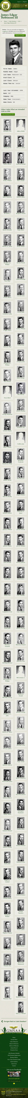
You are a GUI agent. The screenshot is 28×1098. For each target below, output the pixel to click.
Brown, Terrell (21, 263)
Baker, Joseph (20, 180)
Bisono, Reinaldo (7, 230)
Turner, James (20, 929)
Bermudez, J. (7, 213)
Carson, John (20, 312)
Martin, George (21, 628)
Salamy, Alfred (7, 814)
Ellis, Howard (7, 381)
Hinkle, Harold (7, 480)
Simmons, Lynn (21, 862)
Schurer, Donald (7, 847)
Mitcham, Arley (21, 745)
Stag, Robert (20, 878)
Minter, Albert (21, 729)
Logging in (5, 31)
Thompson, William (7, 915)
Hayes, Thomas (7, 447)
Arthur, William (7, 180)
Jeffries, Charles (7, 546)
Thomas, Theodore (20, 912)
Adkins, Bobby (21, 131)
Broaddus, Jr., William (7, 263)
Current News (14, 1039)
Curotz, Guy (20, 345)
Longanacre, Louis (7, 612)
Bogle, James (20, 230)
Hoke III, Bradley (7, 496)
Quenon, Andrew (7, 765)
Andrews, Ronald (20, 164)
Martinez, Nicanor (21, 645)
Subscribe (14, 1084)
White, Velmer (21, 980)
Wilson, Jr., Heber (21, 997)
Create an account (17, 33)
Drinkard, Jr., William (7, 364)
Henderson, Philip (7, 464)
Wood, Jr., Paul (7, 999)
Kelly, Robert (20, 579)
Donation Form (14, 1050)
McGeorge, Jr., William (7, 680)
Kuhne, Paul (7, 595)
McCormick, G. (21, 678)
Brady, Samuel (20, 246)
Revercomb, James (7, 781)
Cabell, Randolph (20, 279)
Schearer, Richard (7, 831)
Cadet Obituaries (14, 1041)
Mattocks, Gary (21, 661)
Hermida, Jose (20, 478)
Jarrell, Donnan (21, 529)
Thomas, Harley (7, 898)
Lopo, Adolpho (21, 612)
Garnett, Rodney (20, 411)
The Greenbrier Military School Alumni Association (14, 1092)
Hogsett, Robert (21, 495)
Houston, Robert (7, 513)
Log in (19, 1)
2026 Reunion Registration (14, 1055)
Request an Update (20, 35)
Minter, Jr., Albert (7, 732)
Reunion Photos (14, 1057)
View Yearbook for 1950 (8, 114)
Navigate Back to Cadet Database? (13, 1021)
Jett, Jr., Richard (20, 546)
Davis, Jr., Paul (7, 347)
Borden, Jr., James (7, 246)
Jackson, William (7, 529)
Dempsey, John (21, 361)
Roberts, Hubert (7, 798)
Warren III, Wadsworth (21, 963)
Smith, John (7, 864)
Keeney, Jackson (21, 562)
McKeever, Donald (21, 695)
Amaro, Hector (7, 164)
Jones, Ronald (7, 562)
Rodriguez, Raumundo (21, 811)
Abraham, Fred (7, 131)
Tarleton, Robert (20, 895)
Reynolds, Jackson (20, 794)
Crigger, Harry (7, 330)
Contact (14, 1066)
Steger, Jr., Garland (7, 881)
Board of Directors (14, 1044)
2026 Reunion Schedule (14, 1053)
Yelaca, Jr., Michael (21, 1013)
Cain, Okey (7, 281)
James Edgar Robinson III (10, 23)
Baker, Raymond (7, 197)
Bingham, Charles (20, 213)
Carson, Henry (7, 297)
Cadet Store (14, 1064)
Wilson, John (7, 982)
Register (25, 1)
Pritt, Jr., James (7, 748)
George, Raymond (7, 414)
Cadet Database (12, 21)
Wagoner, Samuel (7, 933)
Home (5, 21)
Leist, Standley (21, 595)
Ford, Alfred (7, 398)
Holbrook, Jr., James (20, 512)
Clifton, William (20, 329)
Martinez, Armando (7, 645)
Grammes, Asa (21, 427)
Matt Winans (8, 1095)
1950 (19, 21)
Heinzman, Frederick (21, 461)
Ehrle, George (20, 378)
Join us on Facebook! (14, 1069)
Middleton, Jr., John (7, 714)
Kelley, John (7, 579)
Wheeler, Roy (7, 966)
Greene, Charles (7, 431)
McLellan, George (7, 697)
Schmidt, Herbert (20, 845)
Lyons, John (7, 628)
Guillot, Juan (20, 444)
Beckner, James (21, 197)
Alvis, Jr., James (21, 147)
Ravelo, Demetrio (20, 778)
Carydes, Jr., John (7, 314)
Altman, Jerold (7, 147)
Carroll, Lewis (20, 296)
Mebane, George (20, 712)
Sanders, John (20, 829)
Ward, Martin (20, 946)
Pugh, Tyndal (20, 761)
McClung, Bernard (7, 663)
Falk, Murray (20, 394)
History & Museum (14, 1046)
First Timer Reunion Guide (14, 1059)
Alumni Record (14, 1048)
